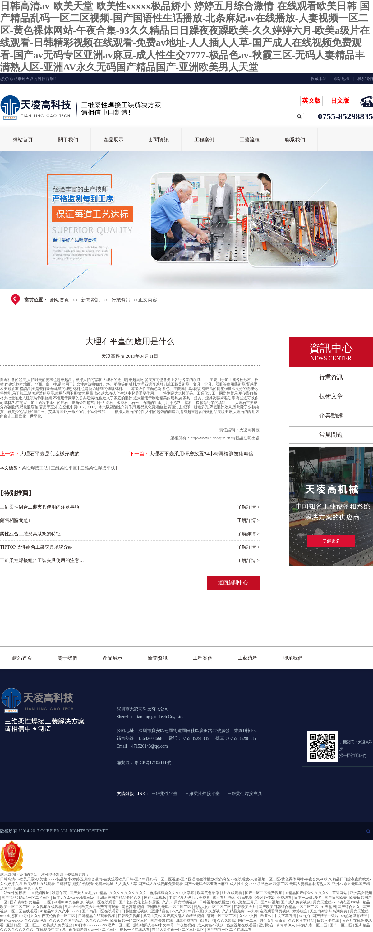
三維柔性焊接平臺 (202, 793)
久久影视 (213, 911)
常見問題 (331, 435)
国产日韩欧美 (336, 897)
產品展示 (113, 139)
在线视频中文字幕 (51, 929)
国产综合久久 (349, 907)
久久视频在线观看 (47, 907)
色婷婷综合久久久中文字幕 (172, 893)
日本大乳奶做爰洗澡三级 (74, 897)
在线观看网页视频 (275, 911)
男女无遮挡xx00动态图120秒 (337, 902)
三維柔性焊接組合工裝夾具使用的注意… (42, 560)
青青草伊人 (286, 925)
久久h (167, 902)
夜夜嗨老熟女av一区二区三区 (93, 929)
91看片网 (207, 920)
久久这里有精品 (301, 920)
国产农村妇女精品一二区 (31, 902)
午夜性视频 (186, 925)
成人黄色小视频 (210, 925)
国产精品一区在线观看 (101, 911)
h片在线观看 (232, 893)
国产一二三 (248, 920)
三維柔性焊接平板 (97, 468)
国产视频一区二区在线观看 (229, 929)
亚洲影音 (266, 925)
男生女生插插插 (273, 920)
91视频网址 (40, 893)
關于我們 (68, 139)
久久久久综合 (97, 920)
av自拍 (305, 916)
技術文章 (331, 396)
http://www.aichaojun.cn (210, 438)
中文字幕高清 (285, 916)
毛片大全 (72, 907)
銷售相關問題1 (15, 520)
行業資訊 (121, 299)
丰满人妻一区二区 (312, 925)
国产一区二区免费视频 (264, 893)
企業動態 (331, 415)
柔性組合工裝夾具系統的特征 (30, 533)
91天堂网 (328, 907)
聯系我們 (295, 139)
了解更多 (331, 541)
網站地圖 (342, 78)
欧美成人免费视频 (58, 925)
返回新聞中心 (233, 582)
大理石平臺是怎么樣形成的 (50, 453)
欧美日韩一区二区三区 (129, 920)
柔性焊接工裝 (35, 468)
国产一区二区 (341, 925)
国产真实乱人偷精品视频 (184, 916)
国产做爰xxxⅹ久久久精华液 (24, 920)
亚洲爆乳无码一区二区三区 (169, 907)
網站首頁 (23, 139)
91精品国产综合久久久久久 (307, 893)
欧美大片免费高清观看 (100, 907)
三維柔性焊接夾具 (244, 793)
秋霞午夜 (60, 893)
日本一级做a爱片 (308, 897)
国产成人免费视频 (296, 902)
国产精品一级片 (325, 916)
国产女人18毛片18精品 (89, 893)
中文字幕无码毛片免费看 (190, 897)
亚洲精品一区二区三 (23, 925)
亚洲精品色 (160, 911)
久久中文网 (249, 916)
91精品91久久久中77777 (60, 911)
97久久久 (179, 911)
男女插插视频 (185, 902)
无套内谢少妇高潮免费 (329, 911)
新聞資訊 (159, 139)
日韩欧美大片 (245, 907)
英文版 (311, 100)
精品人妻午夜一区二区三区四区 (178, 929)
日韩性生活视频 (135, 911)
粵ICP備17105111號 (152, 762)
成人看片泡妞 (224, 897)
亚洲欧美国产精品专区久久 (119, 897)
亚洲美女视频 (361, 893)
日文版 (340, 100)
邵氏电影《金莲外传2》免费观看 (264, 897)
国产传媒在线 (162, 920)
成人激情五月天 (245, 902)
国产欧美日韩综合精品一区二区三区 (289, 907)
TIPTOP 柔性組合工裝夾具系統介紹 (36, 547)
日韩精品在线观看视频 (97, 916)
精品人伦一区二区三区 (213, 907)
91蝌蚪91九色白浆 (69, 902)
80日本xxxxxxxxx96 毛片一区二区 (103, 925)
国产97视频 (269, 902)
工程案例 (204, 139)
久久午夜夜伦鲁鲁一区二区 (53, 916)
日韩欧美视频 (129, 916)
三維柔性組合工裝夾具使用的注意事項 (39, 506)
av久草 (252, 911)
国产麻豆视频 (155, 897)
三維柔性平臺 (64, 468)
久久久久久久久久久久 (128, 893)
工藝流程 (250, 139)
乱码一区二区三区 (222, 916)
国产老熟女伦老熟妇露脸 (140, 902)
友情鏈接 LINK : (132, 793)
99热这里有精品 (354, 916)
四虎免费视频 (187, 920)
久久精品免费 (234, 911)
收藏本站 (319, 78)
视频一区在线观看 (101, 902)
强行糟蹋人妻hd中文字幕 (154, 925)
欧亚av (266, 916)
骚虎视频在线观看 (241, 925)
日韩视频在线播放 (214, 902)
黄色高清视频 (133, 907)
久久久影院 (227, 920)
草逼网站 (340, 893)
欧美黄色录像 (208, 893)
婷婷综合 (300, 911)
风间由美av (152, 916)
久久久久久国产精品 (66, 920)
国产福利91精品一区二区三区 (26, 897)
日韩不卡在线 (328, 920)
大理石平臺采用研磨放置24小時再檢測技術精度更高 (206, 453)
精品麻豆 (195, 911)
